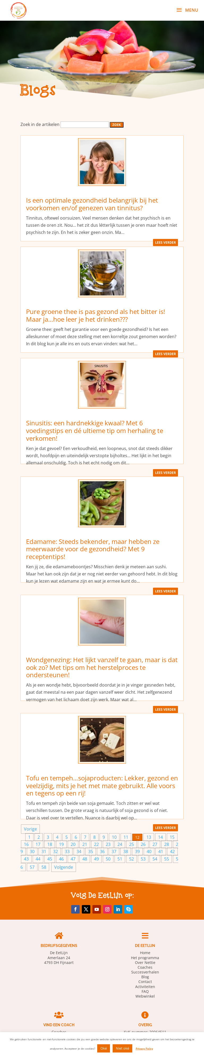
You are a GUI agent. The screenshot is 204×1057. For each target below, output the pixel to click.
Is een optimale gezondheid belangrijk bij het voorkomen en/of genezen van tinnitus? (92, 204)
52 (131, 859)
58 (43, 867)
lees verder (165, 242)
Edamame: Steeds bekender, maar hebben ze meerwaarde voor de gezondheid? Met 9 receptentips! (92, 549)
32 (55, 851)
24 (119, 844)
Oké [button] (103, 1048)
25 (131, 844)
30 (32, 851)
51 (119, 859)
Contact (145, 981)
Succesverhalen (145, 972)
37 (114, 851)
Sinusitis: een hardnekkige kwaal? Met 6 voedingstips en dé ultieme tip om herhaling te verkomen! (94, 430)
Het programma (145, 957)
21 (84, 844)
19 (61, 844)
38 (125, 851)
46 (61, 859)
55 (166, 859)
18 (49, 844)
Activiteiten (145, 986)
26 (143, 844)
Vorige (30, 829)
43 (26, 859)
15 (172, 837)
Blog (145, 976)
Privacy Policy (144, 1048)
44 (38, 859)
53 (143, 859)
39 (137, 851)
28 (166, 844)
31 (43, 851)
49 (96, 859)
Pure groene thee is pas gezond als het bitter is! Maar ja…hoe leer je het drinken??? (95, 315)
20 (73, 844)
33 (67, 851)
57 (32, 867)
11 (126, 837)
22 (96, 844)
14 (160, 837)
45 (49, 859)
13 (148, 837)
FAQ (145, 991)
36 (102, 851)
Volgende (63, 867)
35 (90, 851)
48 (84, 859)
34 (78, 851)
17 (38, 844)
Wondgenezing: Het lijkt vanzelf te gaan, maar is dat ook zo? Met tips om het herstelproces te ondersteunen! (102, 667)
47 (73, 859)
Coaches (145, 967)
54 (154, 859)
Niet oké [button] (122, 1048)
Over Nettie (145, 962)
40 (149, 851)
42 (172, 851)
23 (108, 844)
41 (160, 851)
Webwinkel (145, 996)
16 (26, 844)
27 (154, 844)
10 (114, 837)
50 (108, 859)
